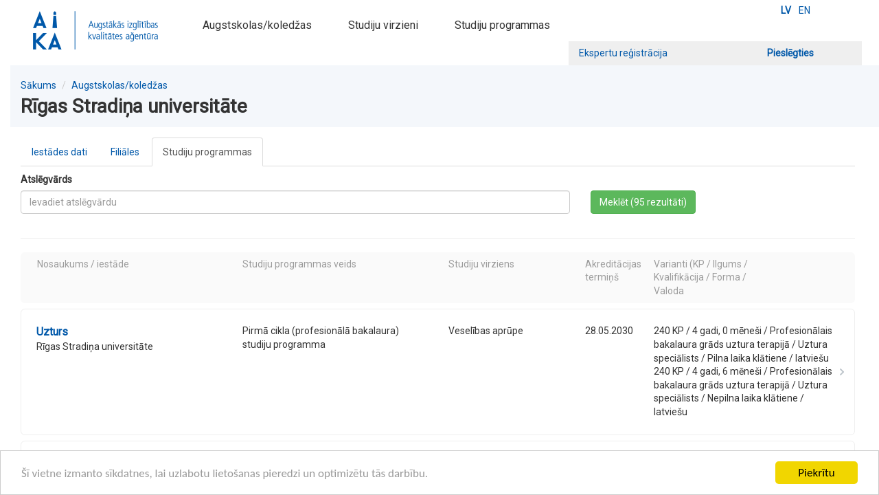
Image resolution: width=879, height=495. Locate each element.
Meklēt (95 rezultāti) (643, 202)
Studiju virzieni (383, 25)
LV (786, 10)
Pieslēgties (790, 52)
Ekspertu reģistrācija (623, 52)
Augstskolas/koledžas (257, 25)
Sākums (38, 85)
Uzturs (52, 331)
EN (804, 10)
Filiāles (125, 151)
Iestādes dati (59, 151)
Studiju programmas (502, 25)
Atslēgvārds (46, 179)
